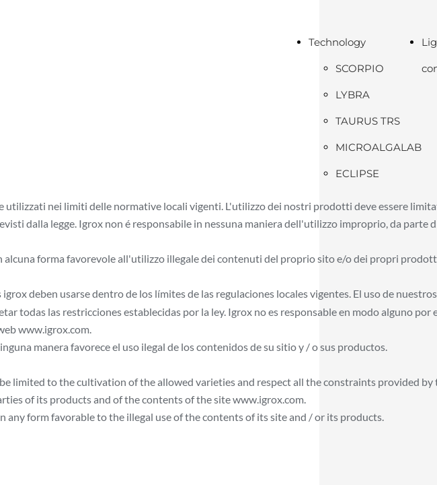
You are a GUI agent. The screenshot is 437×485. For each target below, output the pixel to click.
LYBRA (352, 94)
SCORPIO (359, 68)
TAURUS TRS (367, 121)
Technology (337, 42)
